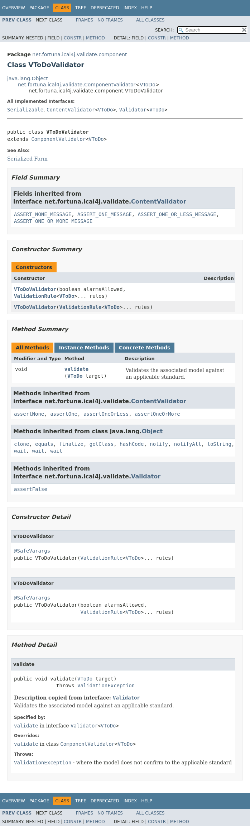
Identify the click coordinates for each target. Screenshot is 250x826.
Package (39, 7)
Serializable (25, 110)
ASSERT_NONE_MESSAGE (42, 214)
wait (20, 451)
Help (146, 7)
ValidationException (106, 685)
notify (159, 444)
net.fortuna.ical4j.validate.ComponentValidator (76, 84)
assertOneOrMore (157, 414)
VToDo (147, 84)
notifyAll (187, 444)
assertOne (63, 414)
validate (76, 369)
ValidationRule (35, 296)
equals (44, 444)
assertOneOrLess (106, 414)
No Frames (110, 20)
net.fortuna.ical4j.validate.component (79, 54)
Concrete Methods (144, 347)
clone (21, 444)
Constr (73, 37)
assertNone (29, 414)
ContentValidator (71, 110)
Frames (84, 20)
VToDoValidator (35, 289)
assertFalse (30, 489)
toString (219, 444)
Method (95, 37)
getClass (102, 444)
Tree (80, 7)
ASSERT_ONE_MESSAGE (104, 214)
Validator (132, 110)
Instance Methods (84, 347)
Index (130, 7)
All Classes (150, 20)
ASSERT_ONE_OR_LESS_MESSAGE (177, 214)
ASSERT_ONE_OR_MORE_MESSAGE (53, 221)
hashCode (132, 444)
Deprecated (105, 7)
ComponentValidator (58, 139)
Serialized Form (27, 159)
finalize (71, 444)
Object (152, 431)
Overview (13, 7)
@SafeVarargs (32, 551)
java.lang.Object (27, 78)
